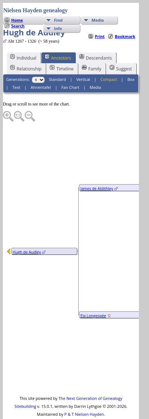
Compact (109, 65)
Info (58, 14)
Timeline (62, 53)
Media (98, 5)
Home (17, 5)
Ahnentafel (41, 72)
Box (130, 65)
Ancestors (58, 43)
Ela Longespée (93, 301)
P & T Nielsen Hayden (84, 399)
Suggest (121, 53)
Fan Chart (70, 72)
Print (100, 22)
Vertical (83, 65)
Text (16, 72)
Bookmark (125, 22)
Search (18, 11)
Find (58, 5)
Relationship (25, 53)
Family (91, 53)
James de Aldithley (96, 174)
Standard (57, 65)
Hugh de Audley (27, 237)
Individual (23, 43)
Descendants (95, 43)
